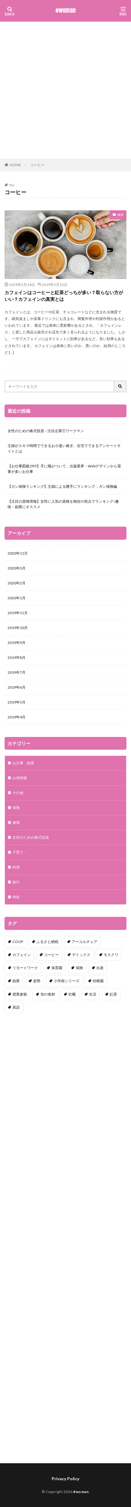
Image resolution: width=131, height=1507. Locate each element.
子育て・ (19, 852)
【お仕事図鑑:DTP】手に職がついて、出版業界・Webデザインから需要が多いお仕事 (64, 469)
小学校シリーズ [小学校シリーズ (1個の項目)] (66, 981)
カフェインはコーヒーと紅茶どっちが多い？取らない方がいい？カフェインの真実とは (64, 296)
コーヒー (37, 165)
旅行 (16, 882)
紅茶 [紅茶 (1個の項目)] (113, 994)
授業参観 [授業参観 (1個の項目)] (19, 994)
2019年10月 (18, 627)
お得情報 (19, 778)
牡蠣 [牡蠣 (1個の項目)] (72, 994)
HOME (15, 165)
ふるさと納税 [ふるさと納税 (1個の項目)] (47, 941)
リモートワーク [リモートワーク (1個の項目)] (25, 967)
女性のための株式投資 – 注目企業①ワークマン (46, 430)
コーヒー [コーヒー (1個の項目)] (51, 954)
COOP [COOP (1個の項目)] (17, 941)
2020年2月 (17, 583)
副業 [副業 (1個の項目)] (16, 981)
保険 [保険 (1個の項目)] (79, 967)
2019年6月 (17, 687)
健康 (120, 214)
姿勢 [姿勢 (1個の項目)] (36, 981)
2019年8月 (17, 657)
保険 (16, 807)
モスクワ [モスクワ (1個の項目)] (111, 954)
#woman (65, 11)
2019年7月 (17, 672)
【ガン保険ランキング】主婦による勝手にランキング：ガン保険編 (62, 486)
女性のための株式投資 (30, 837)
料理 (16, 867)
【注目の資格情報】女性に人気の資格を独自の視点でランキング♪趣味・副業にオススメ (63, 504)
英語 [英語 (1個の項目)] (16, 1007)
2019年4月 (17, 717)
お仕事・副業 (23, 763)
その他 (17, 792)
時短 (16, 897)
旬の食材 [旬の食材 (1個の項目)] (47, 994)
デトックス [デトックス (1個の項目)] (81, 954)
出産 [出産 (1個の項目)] (100, 967)
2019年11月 (18, 613)
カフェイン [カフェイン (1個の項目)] (21, 954)
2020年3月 (17, 568)
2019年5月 (17, 702)
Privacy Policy (65, 1478)
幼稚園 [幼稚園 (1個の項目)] (98, 981)
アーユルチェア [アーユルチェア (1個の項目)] (84, 941)
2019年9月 (17, 642)
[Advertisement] (65, 90)
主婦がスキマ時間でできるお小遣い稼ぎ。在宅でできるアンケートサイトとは (64, 448)
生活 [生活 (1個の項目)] (92, 994)
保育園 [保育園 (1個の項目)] (56, 967)
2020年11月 (18, 553)
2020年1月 (17, 598)
